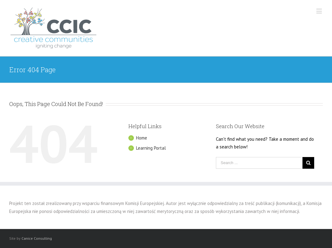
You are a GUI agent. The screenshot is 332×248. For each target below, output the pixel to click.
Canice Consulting (36, 238)
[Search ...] (259, 163)
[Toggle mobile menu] (319, 11)
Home (141, 138)
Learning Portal (151, 148)
